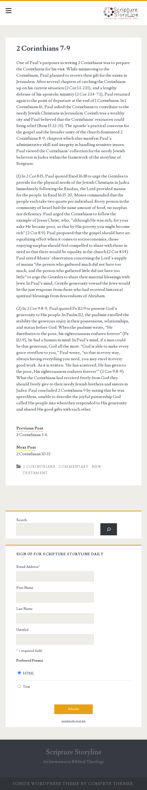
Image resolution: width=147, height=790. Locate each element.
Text (26, 686)
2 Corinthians (39, 467)
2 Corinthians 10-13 (33, 454)
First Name (24, 588)
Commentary (74, 467)
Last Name (24, 609)
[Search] (108, 529)
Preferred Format (29, 660)
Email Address (28, 567)
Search (21, 520)
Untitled (22, 630)
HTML (29, 673)
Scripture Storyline (73, 752)
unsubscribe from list (73, 721)
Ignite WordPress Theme (46, 783)
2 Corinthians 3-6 (31, 434)
